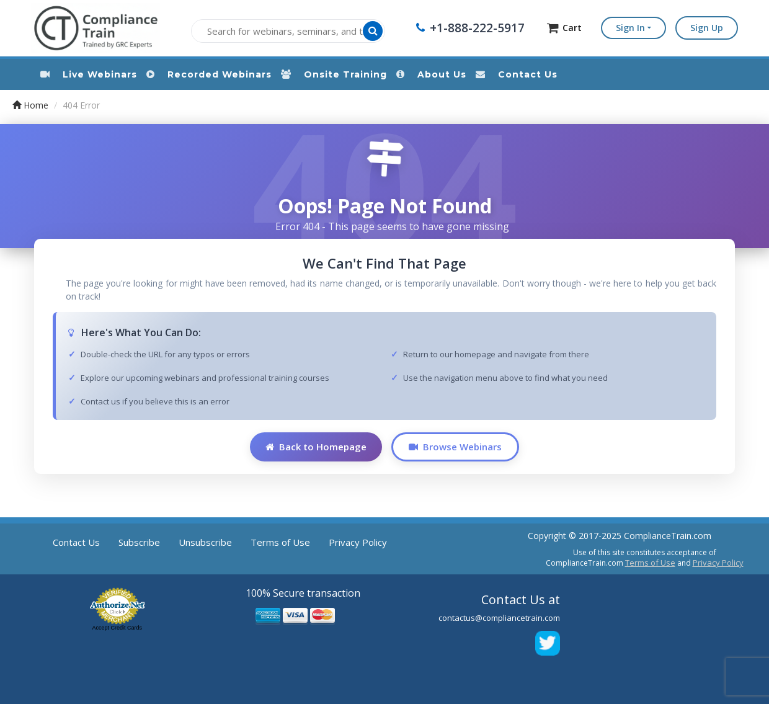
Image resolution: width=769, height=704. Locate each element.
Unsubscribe (205, 542)
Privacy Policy (358, 542)
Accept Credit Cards (117, 628)
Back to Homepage (316, 446)
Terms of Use (280, 542)
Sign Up (706, 27)
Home (30, 105)
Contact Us (76, 542)
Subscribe (139, 542)
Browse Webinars (455, 446)
